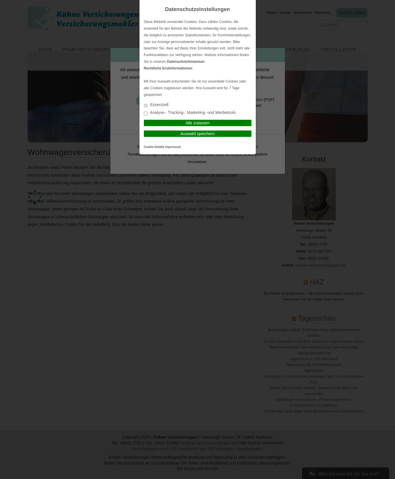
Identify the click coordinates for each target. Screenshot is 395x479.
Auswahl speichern (197, 133)
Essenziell (156, 105)
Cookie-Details (154, 147)
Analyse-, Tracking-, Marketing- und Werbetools (190, 112)
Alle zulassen (197, 123)
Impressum (173, 147)
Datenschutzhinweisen (186, 62)
